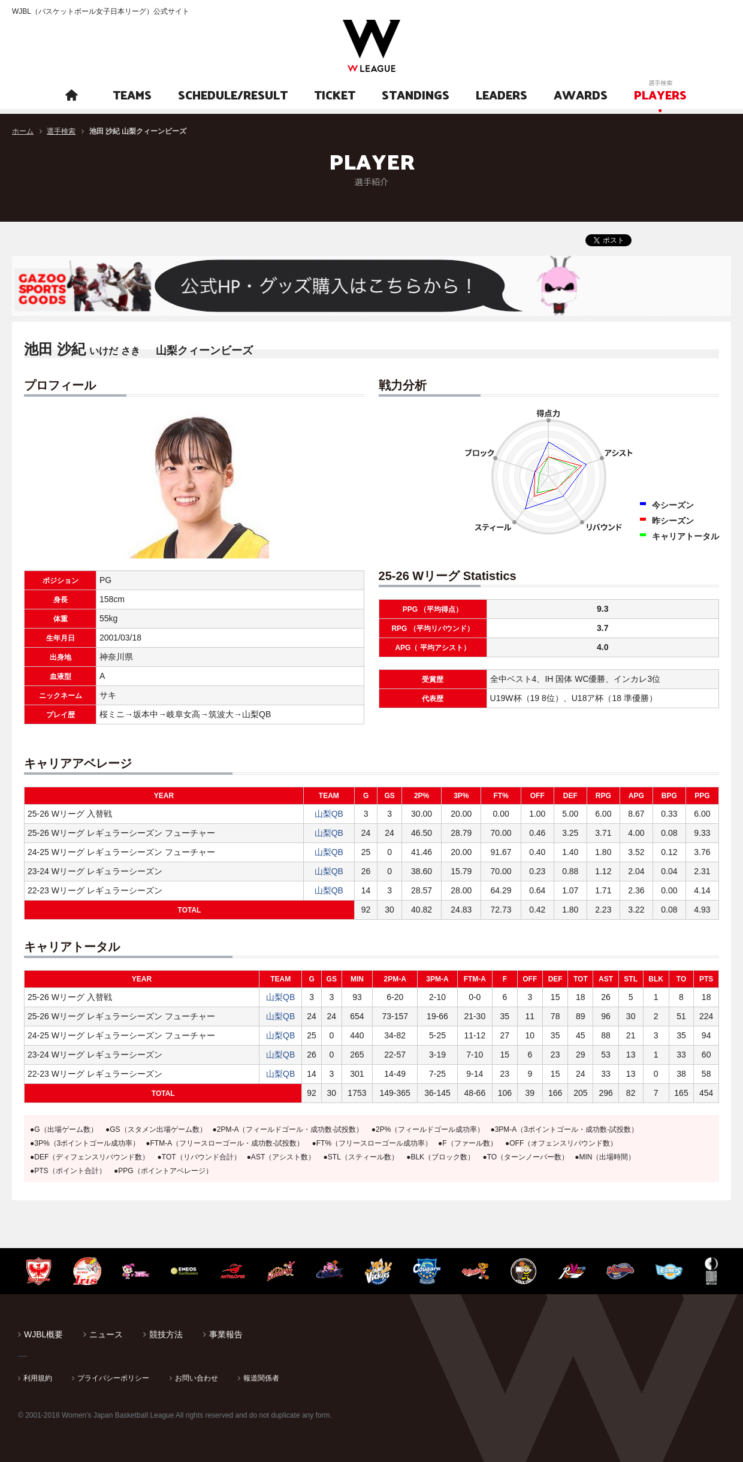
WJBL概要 (43, 1334)
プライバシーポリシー (113, 1378)
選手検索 (61, 131)
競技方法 (166, 1334)
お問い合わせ (196, 1378)
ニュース (106, 1334)
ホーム (23, 131)
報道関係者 (261, 1378)
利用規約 (37, 1378)
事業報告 (226, 1334)
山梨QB (329, 813)
